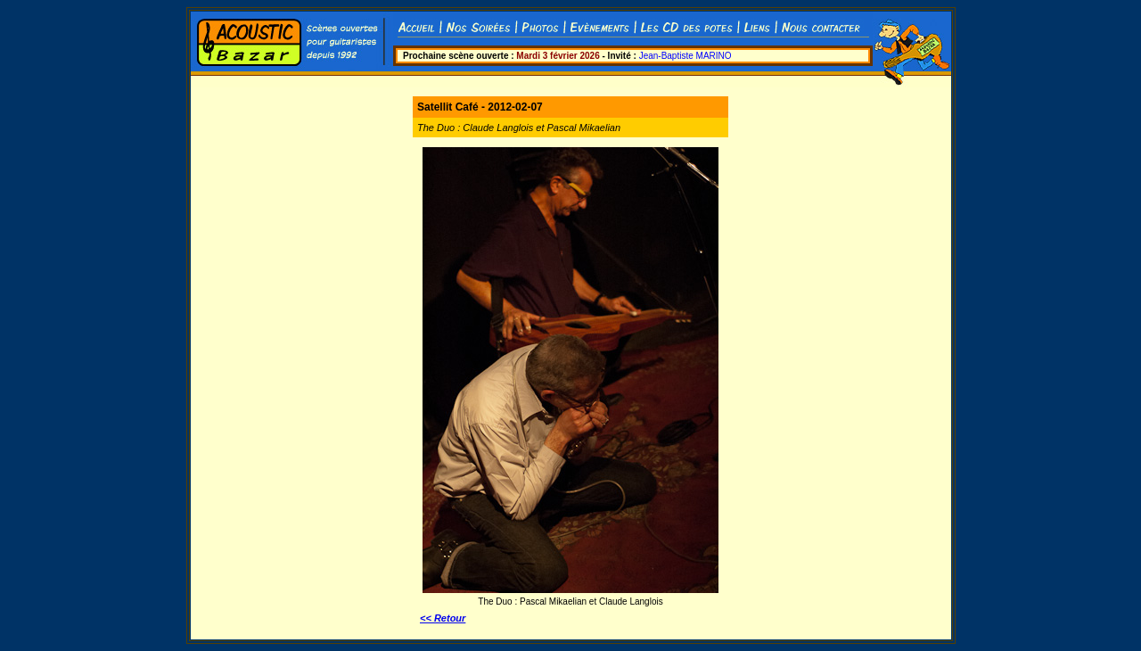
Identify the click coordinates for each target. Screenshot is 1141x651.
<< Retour (442, 618)
